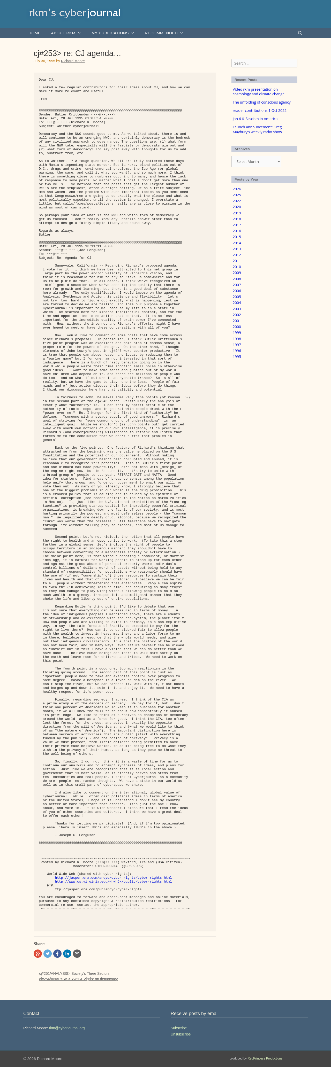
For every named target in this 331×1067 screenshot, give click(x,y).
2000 (237, 326)
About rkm (68, 33)
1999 (237, 332)
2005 (237, 296)
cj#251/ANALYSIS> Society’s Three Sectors (74, 973)
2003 (237, 308)
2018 (237, 218)
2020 (237, 206)
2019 (237, 213)
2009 (237, 272)
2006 (237, 290)
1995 (237, 356)
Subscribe (179, 1028)
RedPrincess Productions (264, 1058)
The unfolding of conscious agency (262, 102)
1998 (237, 338)
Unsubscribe (181, 1034)
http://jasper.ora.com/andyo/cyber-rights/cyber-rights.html (113, 878)
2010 (237, 266)
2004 (237, 302)
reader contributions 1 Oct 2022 (260, 110)
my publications (116, 33)
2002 (237, 314)
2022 (237, 200)
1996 (237, 350)
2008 (237, 278)
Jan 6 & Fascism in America (255, 118)
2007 (237, 284)
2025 (237, 194)
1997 (237, 344)
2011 (237, 260)
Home (34, 33)
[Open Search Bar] (300, 33)
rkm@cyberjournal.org (67, 1028)
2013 (237, 248)
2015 (237, 236)
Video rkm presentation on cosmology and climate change (258, 91)
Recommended (167, 33)
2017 (237, 224)
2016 (237, 230)
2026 (237, 188)
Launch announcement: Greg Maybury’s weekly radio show (257, 129)
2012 (237, 254)
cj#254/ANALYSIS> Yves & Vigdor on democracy (78, 979)
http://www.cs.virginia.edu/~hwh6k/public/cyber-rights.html (113, 882)
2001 (237, 320)
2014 (237, 242)
